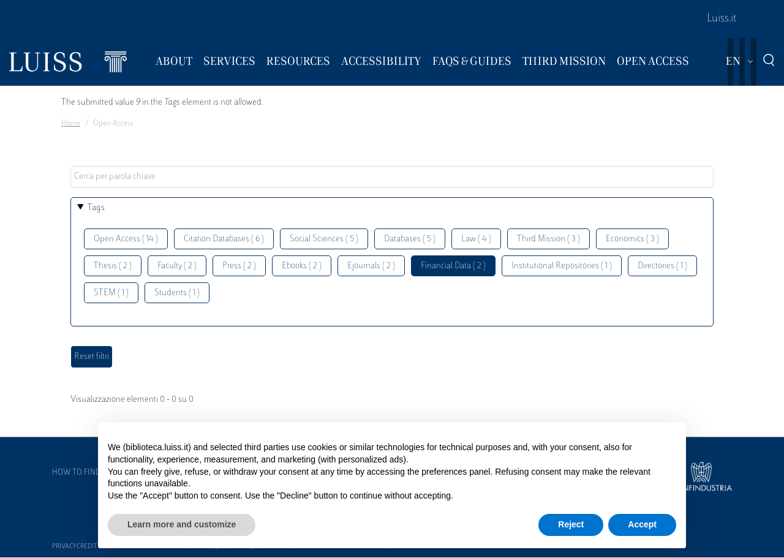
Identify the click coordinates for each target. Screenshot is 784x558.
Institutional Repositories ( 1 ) (561, 266)
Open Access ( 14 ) (126, 239)
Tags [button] (96, 208)
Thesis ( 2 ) (113, 266)
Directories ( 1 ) (662, 266)
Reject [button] (571, 524)
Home (70, 123)
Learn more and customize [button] (181, 524)
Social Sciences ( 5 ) (324, 239)
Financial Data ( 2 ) (453, 266)
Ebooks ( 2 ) (302, 266)
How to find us (82, 473)
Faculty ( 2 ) (177, 266)
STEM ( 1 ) (111, 293)
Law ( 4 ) (476, 239)
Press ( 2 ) (239, 266)
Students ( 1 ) (177, 293)
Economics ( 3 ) (632, 239)
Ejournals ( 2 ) (371, 266)
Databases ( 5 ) (409, 239)
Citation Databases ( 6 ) (224, 239)
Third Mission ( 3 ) (548, 239)
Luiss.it (721, 19)
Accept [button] (642, 524)
